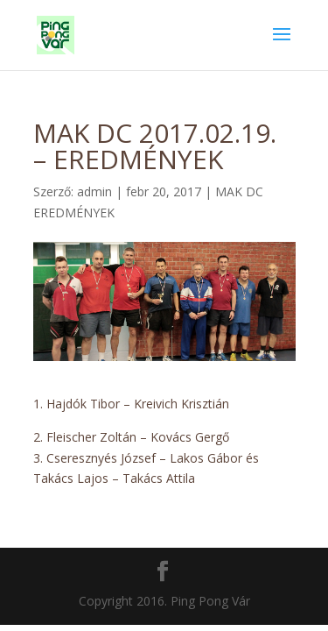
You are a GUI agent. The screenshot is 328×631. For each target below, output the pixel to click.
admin (94, 191)
